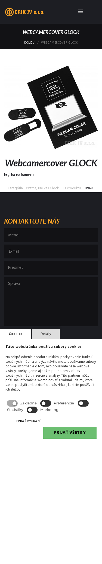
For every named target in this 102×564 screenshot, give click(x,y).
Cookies (15, 334)
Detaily (46, 334)
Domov (29, 43)
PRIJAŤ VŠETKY (70, 432)
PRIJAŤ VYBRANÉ (28, 421)
